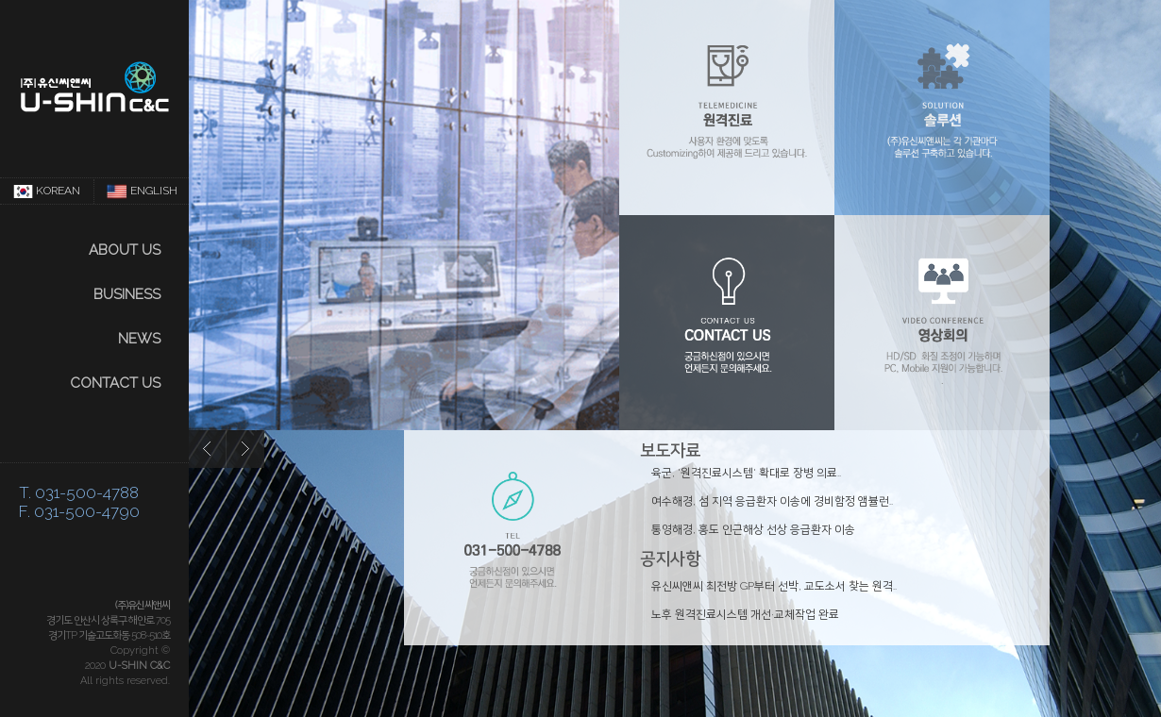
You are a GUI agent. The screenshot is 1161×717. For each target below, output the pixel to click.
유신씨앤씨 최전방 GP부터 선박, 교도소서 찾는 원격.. (774, 585)
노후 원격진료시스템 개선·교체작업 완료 (745, 614)
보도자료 (670, 449)
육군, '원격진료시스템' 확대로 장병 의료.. (746, 472)
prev (208, 449)
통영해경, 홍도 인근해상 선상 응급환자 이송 (753, 529)
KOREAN (47, 191)
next (245, 449)
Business (126, 294)
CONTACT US (115, 383)
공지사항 (670, 558)
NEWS (139, 338)
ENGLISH (142, 191)
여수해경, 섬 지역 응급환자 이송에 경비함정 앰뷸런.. (772, 501)
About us (124, 250)
